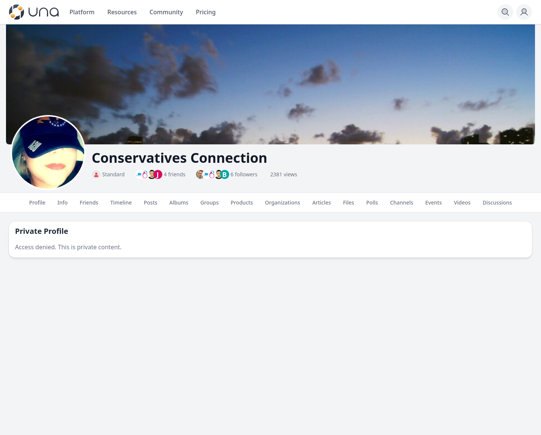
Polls (372, 205)
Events (433, 205)
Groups (209, 205)
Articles (321, 205)
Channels (401, 205)
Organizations (282, 205)
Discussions (497, 205)
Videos (462, 205)
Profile (37, 205)
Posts (150, 205)
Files (348, 205)
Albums (178, 205)
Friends (89, 205)
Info (62, 205)
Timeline (121, 205)
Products (242, 205)
